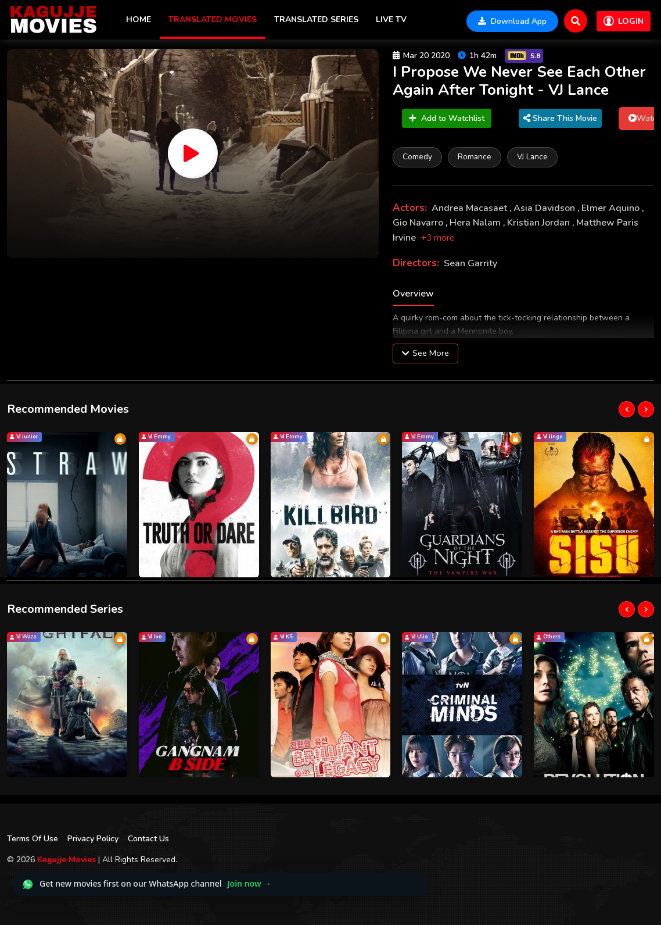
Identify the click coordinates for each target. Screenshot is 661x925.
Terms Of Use (32, 838)
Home (138, 19)
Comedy (417, 156)
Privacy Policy (92, 838)
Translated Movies (212, 19)
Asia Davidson (545, 208)
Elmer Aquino (611, 208)
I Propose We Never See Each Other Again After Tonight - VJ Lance (519, 81)
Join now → (249, 883)
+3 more (438, 238)
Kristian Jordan (539, 222)
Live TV (391, 19)
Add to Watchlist (446, 118)
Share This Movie (560, 118)
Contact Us (148, 838)
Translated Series (316, 19)
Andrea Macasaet (470, 208)
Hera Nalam (476, 222)
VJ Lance (532, 156)
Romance (474, 156)
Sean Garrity (470, 263)
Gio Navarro (419, 222)
